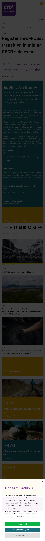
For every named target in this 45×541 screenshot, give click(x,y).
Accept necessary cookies (22, 530)
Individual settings (22, 535)
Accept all (22, 523)
